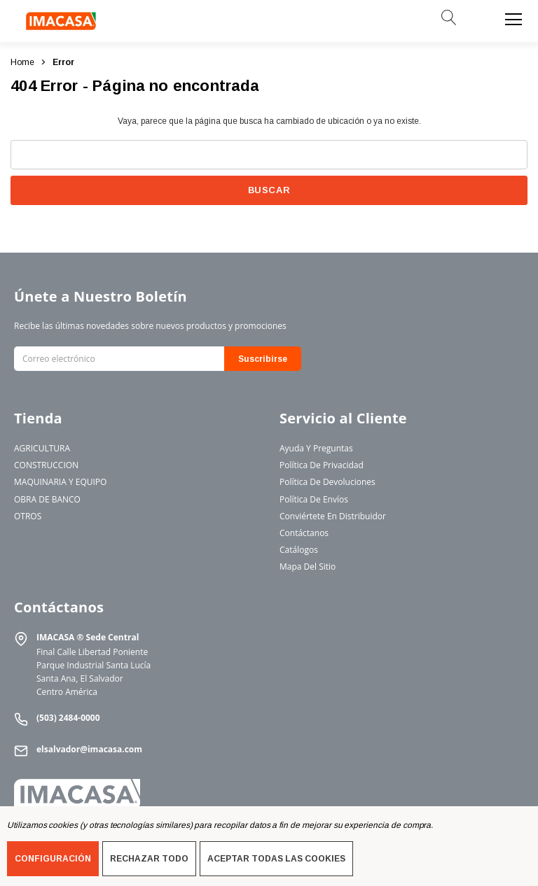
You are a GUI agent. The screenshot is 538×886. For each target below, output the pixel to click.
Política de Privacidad (322, 465)
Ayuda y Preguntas (316, 448)
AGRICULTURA (42, 448)
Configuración (53, 859)
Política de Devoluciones (327, 482)
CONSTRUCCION (46, 465)
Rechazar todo (149, 859)
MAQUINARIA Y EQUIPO (60, 482)
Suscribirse (262, 359)
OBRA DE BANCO (47, 499)
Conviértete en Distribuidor (333, 516)
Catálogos (299, 550)
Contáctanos (304, 533)
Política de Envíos (314, 499)
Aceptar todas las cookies (276, 859)
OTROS (27, 516)
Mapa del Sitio (308, 566)
